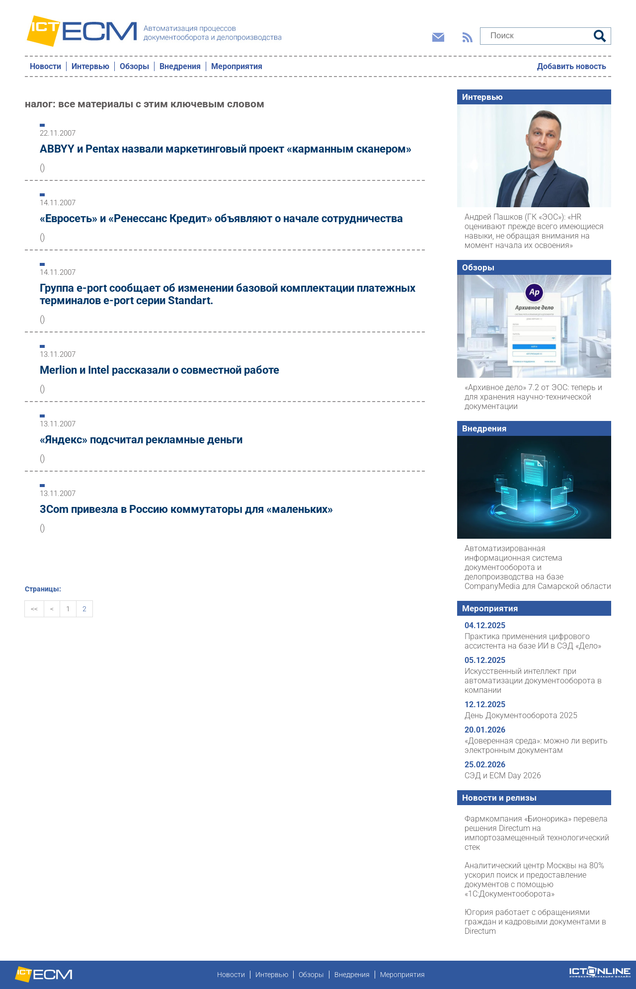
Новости (45, 66)
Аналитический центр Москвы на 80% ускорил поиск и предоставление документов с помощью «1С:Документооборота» (534, 880)
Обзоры (134, 66)
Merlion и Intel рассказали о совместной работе (159, 370)
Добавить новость (571, 66)
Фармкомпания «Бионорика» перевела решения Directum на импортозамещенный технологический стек (537, 833)
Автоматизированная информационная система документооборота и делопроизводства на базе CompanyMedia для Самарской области (538, 567)
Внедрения (180, 66)
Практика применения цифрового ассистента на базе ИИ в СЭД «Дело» (533, 641)
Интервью (90, 66)
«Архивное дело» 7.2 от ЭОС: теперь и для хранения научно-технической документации (533, 397)
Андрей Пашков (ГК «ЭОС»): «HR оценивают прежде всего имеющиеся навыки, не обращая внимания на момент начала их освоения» (534, 231)
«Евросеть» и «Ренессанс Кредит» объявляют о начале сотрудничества (221, 218)
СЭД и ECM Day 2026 (503, 775)
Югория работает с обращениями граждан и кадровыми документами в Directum (535, 921)
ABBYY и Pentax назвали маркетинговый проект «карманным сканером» (225, 149)
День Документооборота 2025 (521, 715)
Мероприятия (236, 66)
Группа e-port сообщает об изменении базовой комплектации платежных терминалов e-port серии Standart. (227, 294)
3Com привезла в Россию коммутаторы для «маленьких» (186, 509)
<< (34, 609)
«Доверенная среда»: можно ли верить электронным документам (536, 745)
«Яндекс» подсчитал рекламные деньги (141, 439)
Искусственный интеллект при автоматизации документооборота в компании (533, 680)
